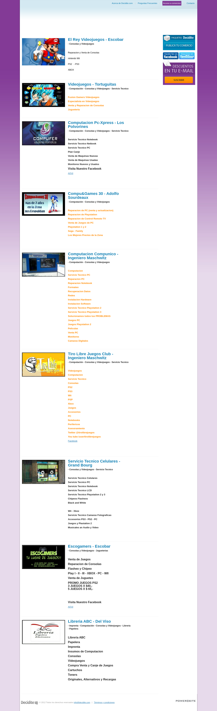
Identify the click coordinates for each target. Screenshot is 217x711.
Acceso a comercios (172, 3)
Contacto (190, 3)
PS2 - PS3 (73, 64)
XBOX (71, 70)
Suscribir (179, 80)
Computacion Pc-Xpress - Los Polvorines (96, 124)
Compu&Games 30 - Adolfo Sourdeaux (93, 195)
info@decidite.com (82, 702)
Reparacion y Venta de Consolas (83, 52)
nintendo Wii (74, 58)
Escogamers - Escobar (89, 546)
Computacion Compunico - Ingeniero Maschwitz (93, 256)
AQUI (70, 173)
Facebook (73, 441)
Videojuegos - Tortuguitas (92, 84)
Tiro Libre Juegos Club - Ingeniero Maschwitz (90, 356)
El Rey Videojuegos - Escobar (96, 39)
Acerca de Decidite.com (122, 3)
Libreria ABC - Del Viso (89, 621)
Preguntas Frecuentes (147, 3)
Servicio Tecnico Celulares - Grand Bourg (94, 463)
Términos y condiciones (104, 702)
